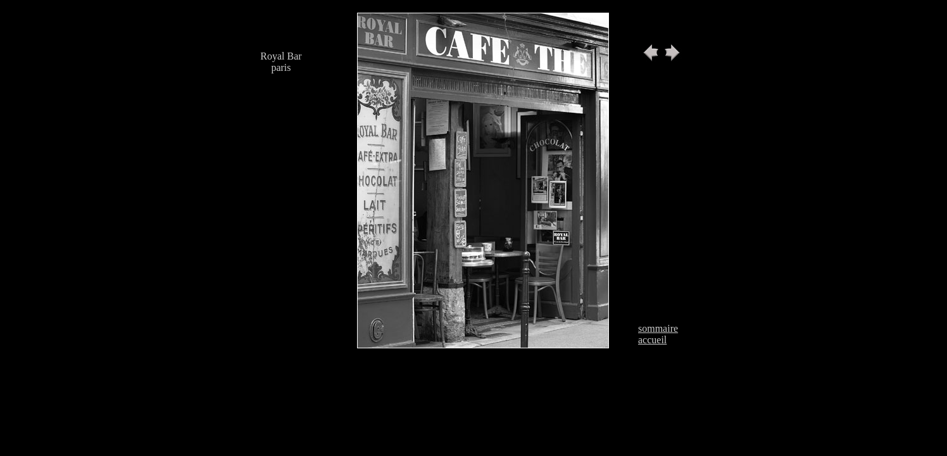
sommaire (658, 328)
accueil (652, 339)
